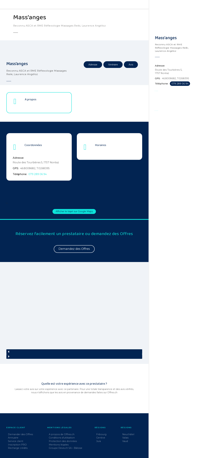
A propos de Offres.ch (61, 415)
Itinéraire (113, 64)
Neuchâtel (128, 415)
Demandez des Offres (74, 249)
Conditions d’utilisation (62, 419)
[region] (74, 305)
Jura (98, 422)
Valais (125, 419)
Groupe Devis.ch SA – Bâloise (65, 429)
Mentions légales (59, 425)
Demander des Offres (20, 415)
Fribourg (101, 415)
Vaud (125, 422)
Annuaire (13, 419)
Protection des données (63, 422)
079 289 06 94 (37, 174)
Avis (131, 64)
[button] (74, 332)
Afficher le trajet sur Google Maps (74, 211)
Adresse (92, 64)
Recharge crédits (18, 429)
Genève (100, 419)
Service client (15, 422)
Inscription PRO (17, 425)
